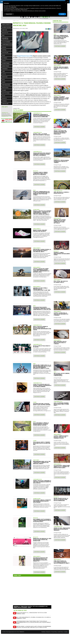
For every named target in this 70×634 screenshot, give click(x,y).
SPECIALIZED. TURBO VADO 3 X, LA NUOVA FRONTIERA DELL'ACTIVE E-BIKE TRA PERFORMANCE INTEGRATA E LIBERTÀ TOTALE (42, 366)
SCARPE (4, 90)
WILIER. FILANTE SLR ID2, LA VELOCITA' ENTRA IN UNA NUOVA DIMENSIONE (61, 499)
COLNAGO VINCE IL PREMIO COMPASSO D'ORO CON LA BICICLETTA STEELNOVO (40, 173)
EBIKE (3, 55)
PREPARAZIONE (6, 85)
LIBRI (3, 71)
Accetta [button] (62, 14)
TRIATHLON (5, 103)
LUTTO (4, 74)
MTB (3, 79)
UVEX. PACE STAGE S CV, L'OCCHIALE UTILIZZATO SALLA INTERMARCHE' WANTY (61, 562)
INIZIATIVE (35, 517)
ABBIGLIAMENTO (6, 24)
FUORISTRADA (5, 63)
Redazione (48, 631)
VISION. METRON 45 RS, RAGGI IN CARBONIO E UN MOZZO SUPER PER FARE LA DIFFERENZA (42, 154)
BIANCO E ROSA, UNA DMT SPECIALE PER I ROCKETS (40, 230)
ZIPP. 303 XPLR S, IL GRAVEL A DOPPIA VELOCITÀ (61, 192)
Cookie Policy (60, 631)
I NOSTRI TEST (57, 21)
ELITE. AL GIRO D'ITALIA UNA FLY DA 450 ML (41, 346)
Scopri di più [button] (9, 14)
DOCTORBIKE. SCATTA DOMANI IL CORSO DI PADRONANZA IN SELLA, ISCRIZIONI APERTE (42, 520)
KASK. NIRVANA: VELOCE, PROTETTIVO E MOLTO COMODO (60, 342)
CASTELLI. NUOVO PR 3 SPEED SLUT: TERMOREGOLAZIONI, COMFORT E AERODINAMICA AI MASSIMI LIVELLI (41, 270)
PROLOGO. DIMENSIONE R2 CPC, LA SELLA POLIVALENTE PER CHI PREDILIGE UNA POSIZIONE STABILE (41, 193)
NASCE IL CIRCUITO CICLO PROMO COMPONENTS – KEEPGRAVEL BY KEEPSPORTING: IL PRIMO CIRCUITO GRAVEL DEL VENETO (42, 212)
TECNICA (4, 101)
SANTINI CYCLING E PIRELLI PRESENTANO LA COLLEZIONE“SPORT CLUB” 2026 (41, 289)
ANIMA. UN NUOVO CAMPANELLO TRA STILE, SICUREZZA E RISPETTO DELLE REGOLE (42, 482)
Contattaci (66, 631)
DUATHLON (5, 52)
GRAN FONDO (5, 66)
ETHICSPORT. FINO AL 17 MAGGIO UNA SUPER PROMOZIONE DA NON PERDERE (42, 501)
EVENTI (4, 60)
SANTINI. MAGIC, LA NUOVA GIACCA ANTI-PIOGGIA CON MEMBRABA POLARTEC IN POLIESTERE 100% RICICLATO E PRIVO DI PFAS (33, 627)
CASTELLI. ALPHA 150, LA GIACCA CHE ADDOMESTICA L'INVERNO (61, 314)
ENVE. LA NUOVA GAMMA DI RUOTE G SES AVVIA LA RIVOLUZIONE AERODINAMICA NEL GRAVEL (42, 328)
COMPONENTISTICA (7, 44)
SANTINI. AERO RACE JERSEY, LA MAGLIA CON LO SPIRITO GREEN (61, 68)
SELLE (3, 95)
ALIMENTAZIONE (6, 27)
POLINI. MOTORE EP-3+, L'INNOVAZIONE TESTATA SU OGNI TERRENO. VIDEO (31, 613)
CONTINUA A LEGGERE (39, 126)
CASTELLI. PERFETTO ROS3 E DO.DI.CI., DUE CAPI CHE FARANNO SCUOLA (61, 437)
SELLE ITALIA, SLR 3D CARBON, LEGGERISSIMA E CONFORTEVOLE (62, 374)
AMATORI (4, 30)
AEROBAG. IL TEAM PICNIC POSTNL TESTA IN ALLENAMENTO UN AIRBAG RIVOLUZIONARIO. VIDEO (30, 607)
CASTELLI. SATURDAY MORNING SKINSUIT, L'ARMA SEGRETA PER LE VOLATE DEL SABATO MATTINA (61, 98)
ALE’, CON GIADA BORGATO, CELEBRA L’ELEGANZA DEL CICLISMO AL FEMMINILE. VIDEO (33, 618)
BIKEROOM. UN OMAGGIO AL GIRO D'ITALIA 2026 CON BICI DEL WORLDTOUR (42, 539)
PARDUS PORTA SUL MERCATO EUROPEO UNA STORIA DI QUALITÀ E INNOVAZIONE (6, 111)
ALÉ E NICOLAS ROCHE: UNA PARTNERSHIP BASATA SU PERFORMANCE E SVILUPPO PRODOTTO (40, 559)
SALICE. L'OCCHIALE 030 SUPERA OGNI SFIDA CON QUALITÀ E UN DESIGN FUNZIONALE (60, 132)
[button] (65, 3)
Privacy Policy (54, 631)
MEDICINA (4, 77)
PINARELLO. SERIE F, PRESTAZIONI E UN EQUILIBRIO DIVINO (62, 253)
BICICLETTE (5, 32)
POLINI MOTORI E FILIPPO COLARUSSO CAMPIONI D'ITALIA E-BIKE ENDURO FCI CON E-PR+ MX (42, 308)
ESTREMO (4, 58)
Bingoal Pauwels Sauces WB (24, 56)
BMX (3, 35)
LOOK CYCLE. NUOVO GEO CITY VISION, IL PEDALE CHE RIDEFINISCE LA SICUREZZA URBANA (42, 385)
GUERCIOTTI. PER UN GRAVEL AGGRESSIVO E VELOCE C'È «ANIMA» (61, 161)
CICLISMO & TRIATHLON (5, 38)
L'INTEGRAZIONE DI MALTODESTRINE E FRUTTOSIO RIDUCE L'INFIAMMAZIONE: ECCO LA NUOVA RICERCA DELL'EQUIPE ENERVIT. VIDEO (33, 622)
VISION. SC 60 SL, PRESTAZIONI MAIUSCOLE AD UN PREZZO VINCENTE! (62, 529)
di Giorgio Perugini (57, 71)
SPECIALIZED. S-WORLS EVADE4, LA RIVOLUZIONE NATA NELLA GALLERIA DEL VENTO (42, 250)
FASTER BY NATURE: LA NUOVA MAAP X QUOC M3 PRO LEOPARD (41, 404)
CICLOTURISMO (6, 42)
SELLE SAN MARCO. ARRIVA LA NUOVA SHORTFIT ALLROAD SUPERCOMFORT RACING (41, 424)
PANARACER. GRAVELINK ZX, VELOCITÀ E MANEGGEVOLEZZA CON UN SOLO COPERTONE (41, 115)
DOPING (4, 50)
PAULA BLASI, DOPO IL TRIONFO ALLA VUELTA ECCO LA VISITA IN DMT (41, 443)
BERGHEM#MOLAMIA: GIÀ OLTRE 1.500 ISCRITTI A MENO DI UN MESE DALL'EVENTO (41, 462)
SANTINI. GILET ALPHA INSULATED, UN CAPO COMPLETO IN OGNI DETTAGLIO (60, 221)
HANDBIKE (5, 68)
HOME (14, 20)
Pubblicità (43, 631)
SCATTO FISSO (5, 93)
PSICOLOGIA (5, 87)
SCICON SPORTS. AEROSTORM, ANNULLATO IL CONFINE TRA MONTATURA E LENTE (62, 466)
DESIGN (4, 47)
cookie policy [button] (13, 6)
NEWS (3, 82)
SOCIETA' (4, 98)
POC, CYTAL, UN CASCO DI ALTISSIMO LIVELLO (61, 281)
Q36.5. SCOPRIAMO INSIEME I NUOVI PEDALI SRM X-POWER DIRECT (61, 404)
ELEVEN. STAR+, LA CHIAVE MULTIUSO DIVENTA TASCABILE (41, 134)
